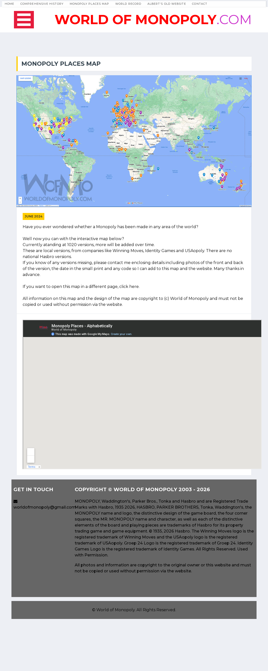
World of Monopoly (115, 609)
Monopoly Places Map (89, 3)
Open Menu (24, 19)
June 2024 (33, 216)
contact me (119, 262)
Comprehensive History (42, 3)
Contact (199, 3)
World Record (128, 3)
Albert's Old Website (166, 3)
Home (9, 3)
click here (129, 286)
